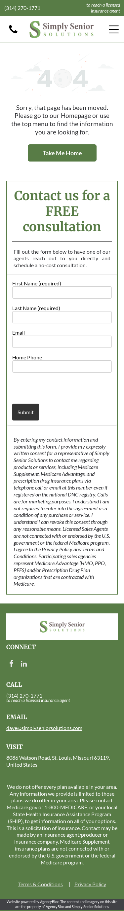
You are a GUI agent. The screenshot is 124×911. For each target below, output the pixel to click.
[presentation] (51, 388)
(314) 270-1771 (22, 8)
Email (18, 332)
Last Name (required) (36, 308)
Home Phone (27, 357)
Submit (26, 412)
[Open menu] (114, 29)
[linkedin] (24, 665)
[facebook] (11, 665)
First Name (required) (36, 283)
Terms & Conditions (40, 884)
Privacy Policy (90, 884)
